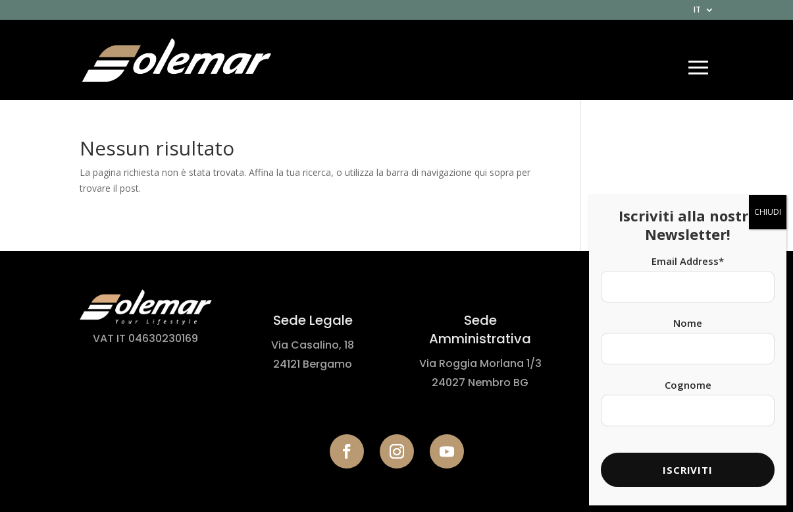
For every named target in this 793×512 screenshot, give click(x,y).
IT (697, 10)
